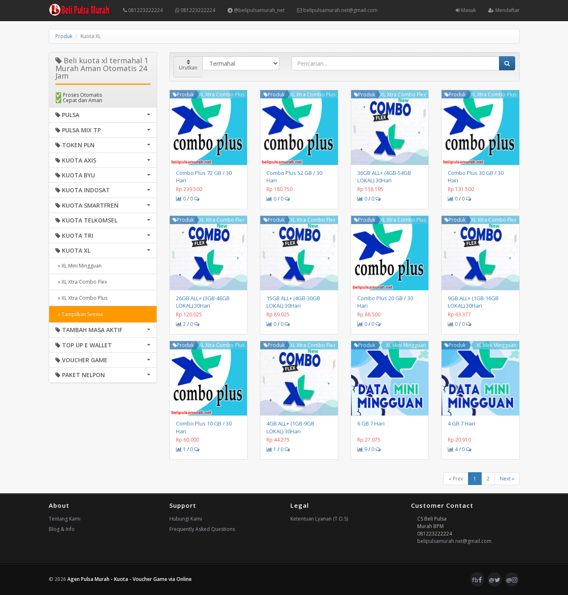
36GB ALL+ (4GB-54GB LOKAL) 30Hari (384, 176)
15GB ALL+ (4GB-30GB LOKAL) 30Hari (293, 301)
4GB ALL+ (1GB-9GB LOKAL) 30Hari (290, 427)
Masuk (466, 10)
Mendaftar (504, 10)
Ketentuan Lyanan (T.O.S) (319, 518)
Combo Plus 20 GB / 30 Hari (385, 301)
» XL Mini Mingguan (78, 265)
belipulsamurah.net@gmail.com (337, 10)
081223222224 (143, 10)
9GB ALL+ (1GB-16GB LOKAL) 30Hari (473, 301)
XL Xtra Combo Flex (403, 94)
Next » (507, 478)
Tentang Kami (65, 518)
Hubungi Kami (185, 518)
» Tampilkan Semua (79, 314)
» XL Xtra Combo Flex (81, 281)
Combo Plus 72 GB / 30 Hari (204, 176)
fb (477, 580)
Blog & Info (62, 529)
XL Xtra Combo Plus (222, 94)
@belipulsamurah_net (256, 10)
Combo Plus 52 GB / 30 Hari (294, 176)
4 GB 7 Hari (461, 423)
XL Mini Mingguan (406, 345)
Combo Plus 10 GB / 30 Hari (204, 427)
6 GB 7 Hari (371, 423)
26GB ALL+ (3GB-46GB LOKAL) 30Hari (203, 301)
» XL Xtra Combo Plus (81, 297)
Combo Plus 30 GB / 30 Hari (476, 176)
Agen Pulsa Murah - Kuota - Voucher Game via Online (129, 579)
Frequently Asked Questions (202, 529)
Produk (63, 36)
